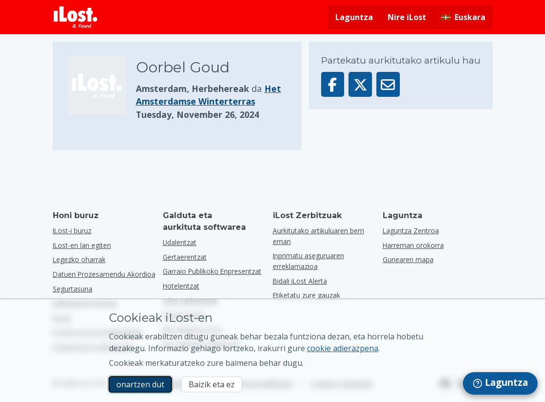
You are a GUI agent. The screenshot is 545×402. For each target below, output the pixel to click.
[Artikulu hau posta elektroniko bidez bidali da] (388, 84)
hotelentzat (181, 285)
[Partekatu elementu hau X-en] (360, 84)
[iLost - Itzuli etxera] (76, 17)
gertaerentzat (185, 257)
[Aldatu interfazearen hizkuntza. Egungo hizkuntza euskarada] (463, 17)
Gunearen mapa (408, 259)
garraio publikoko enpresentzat (212, 271)
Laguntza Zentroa (411, 230)
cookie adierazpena (342, 348)
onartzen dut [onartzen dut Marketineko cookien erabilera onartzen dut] (140, 384)
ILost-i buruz (72, 230)
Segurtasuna (72, 288)
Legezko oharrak (79, 259)
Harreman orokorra (413, 245)
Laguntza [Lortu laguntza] (354, 17)
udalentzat (179, 242)
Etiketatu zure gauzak (306, 295)
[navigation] (500, 383)
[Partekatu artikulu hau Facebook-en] (333, 84)
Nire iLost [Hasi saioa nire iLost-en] (407, 17)
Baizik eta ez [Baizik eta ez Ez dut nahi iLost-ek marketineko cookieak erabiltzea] (212, 384)
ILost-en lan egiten (82, 245)
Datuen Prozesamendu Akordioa (104, 274)
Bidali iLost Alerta (300, 281)
